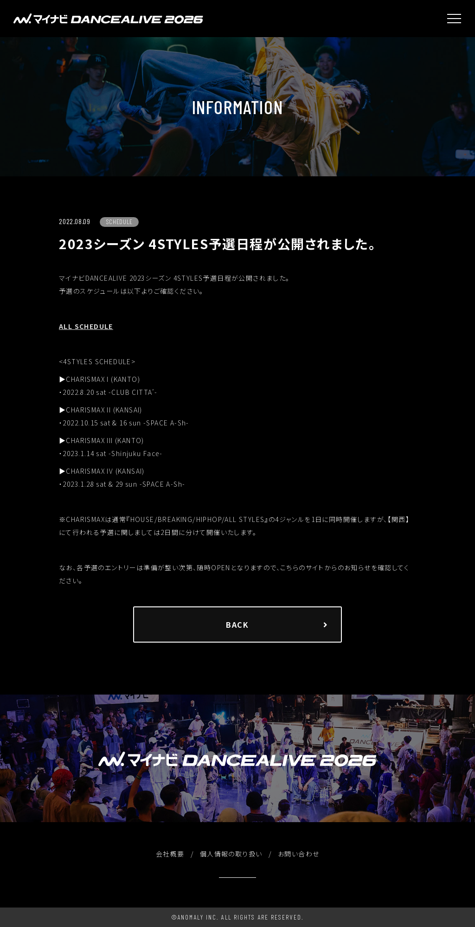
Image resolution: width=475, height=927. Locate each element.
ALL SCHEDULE (86, 326)
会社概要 (170, 853)
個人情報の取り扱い (231, 853)
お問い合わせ (298, 853)
